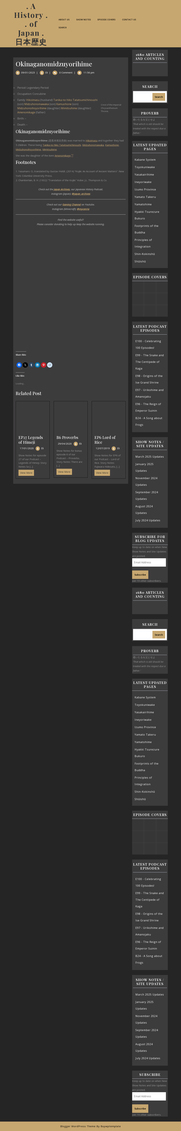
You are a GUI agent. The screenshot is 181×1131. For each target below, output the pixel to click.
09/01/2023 (28, 72)
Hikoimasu (32, 100)
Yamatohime (143, 204)
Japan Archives (62, 189)
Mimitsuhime (69, 108)
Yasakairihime (144, 174)
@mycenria (83, 209)
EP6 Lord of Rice (104, 440)
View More (25, 472)
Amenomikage (26, 112)
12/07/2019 (103, 448)
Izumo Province (145, 189)
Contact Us (129, 19)
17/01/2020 (27, 448)
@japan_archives (81, 193)
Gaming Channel (71, 204)
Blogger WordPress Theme (78, 1126)
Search (63, 27)
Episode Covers (107, 19)
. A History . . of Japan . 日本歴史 (31, 23)
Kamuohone (64, 104)
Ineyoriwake (143, 182)
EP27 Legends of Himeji (30, 440)
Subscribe (140, 574)
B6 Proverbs (67, 437)
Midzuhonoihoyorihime (31, 108)
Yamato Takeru (145, 197)
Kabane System (145, 159)
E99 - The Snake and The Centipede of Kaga (149, 361)
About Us (64, 19)
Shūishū (140, 261)
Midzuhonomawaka (36, 104)
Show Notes (83, 19)
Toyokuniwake (145, 167)
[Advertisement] (70, 508)
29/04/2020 (65, 443)
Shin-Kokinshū (145, 254)
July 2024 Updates (147, 520)
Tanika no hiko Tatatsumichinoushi (75, 100)
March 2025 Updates (149, 456)
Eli (46, 72)
